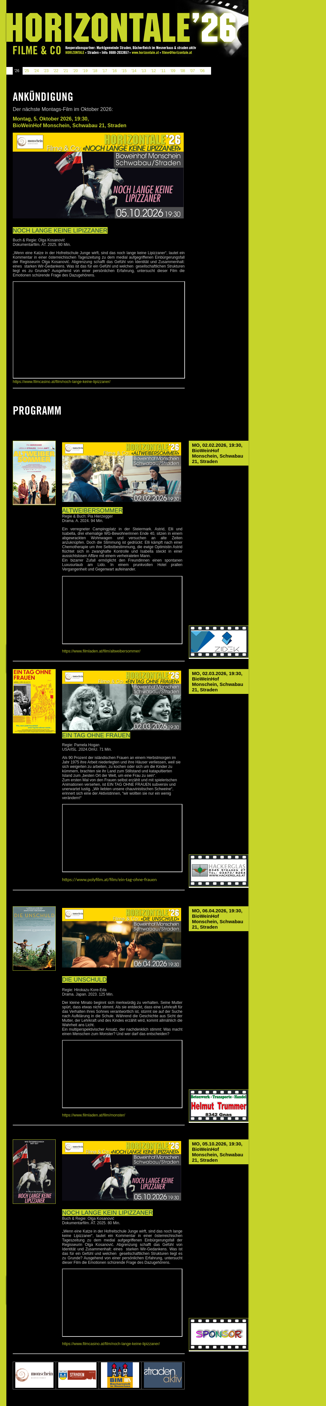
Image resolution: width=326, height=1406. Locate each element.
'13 (143, 71)
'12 (153, 71)
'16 (114, 71)
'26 (16, 71)
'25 (26, 71)
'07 (192, 71)
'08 (182, 71)
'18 (94, 71)
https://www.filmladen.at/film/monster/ (93, 1115)
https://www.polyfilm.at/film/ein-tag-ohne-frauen (109, 879)
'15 (124, 71)
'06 (202, 71)
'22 (56, 71)
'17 (104, 71)
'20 (75, 71)
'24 (36, 71)
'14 (134, 71)
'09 (172, 71)
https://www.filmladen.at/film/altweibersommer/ (101, 651)
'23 (46, 71)
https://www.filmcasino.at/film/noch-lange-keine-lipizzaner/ (61, 381)
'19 (85, 71)
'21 (65, 71)
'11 (163, 71)
